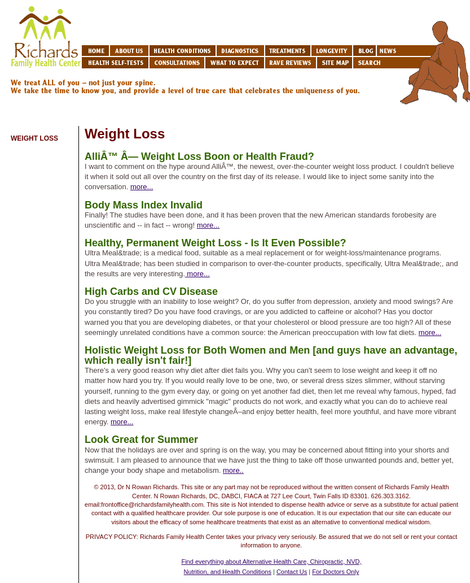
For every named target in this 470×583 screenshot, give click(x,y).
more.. (233, 470)
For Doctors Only (335, 571)
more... (141, 186)
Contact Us (291, 571)
